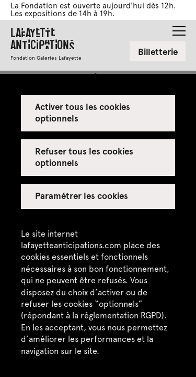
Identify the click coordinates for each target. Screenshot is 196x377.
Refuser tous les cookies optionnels (84, 157)
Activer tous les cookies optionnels (83, 112)
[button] (179, 28)
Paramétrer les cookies (82, 195)
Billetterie (158, 51)
